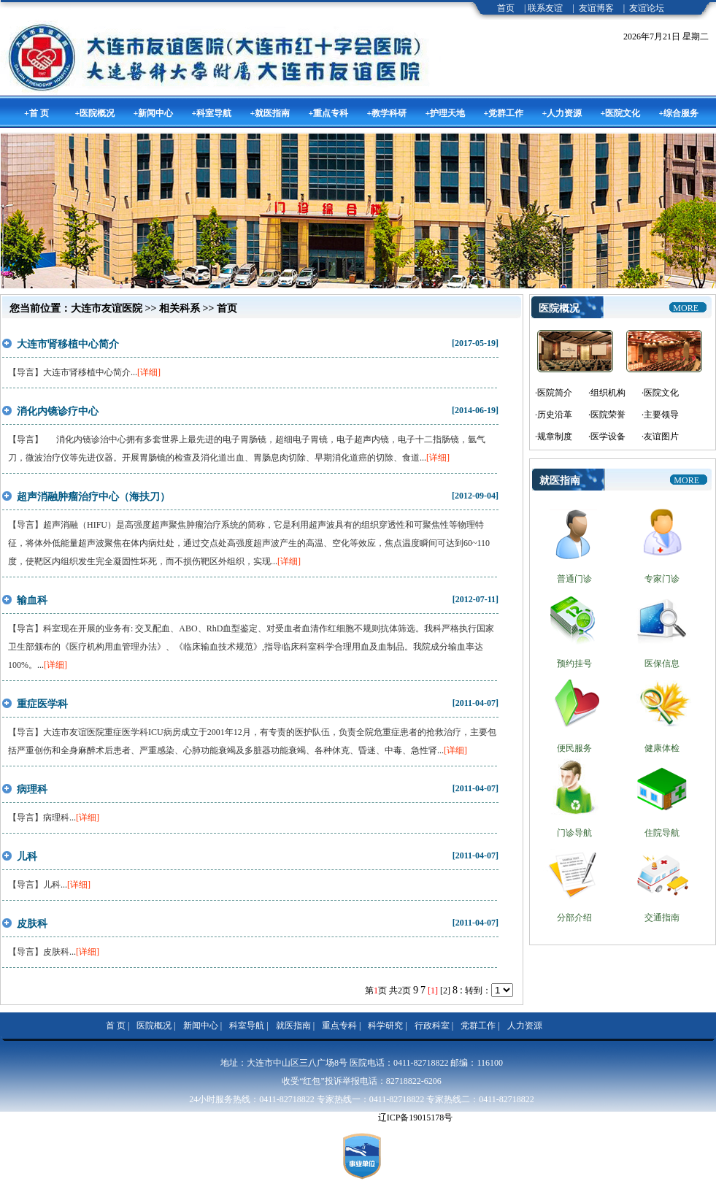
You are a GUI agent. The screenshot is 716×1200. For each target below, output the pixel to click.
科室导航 (246, 1025)
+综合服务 (679, 113)
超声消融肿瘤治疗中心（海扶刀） (93, 496)
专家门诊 (662, 579)
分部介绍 (574, 917)
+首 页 (36, 113)
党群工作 (478, 1025)
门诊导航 (574, 833)
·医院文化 (660, 393)
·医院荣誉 (606, 414)
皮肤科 (32, 923)
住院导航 (662, 833)
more (685, 308)
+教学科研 (387, 113)
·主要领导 (660, 414)
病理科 (32, 789)
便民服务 (574, 748)
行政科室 (432, 1025)
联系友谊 (545, 8)
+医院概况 (95, 113)
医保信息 (662, 663)
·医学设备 (606, 436)
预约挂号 (574, 663)
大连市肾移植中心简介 (68, 344)
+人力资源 (562, 113)
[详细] (149, 372)
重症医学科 (42, 704)
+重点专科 (329, 113)
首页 (506, 8)
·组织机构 (606, 393)
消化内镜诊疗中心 (58, 411)
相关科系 (179, 308)
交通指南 (662, 917)
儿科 (27, 856)
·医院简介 (553, 393)
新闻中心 (200, 1025)
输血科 (32, 600)
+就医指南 (270, 113)
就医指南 (293, 1025)
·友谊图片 (660, 436)
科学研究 (385, 1025)
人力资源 (524, 1025)
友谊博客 (596, 8)
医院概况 (154, 1025)
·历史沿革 (553, 414)
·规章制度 (553, 436)
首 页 (116, 1025)
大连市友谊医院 (106, 308)
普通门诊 (574, 579)
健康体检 (662, 748)
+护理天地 (446, 113)
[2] (445, 990)
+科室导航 (212, 113)
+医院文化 (621, 113)
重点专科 (339, 1025)
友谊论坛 (646, 8)
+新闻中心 (154, 113)
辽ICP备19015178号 (415, 1117)
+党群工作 (504, 113)
